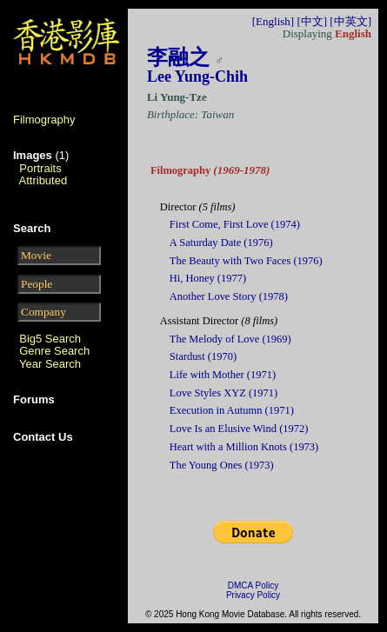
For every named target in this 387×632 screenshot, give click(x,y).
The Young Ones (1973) (222, 465)
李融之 (178, 57)
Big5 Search (50, 338)
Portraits (40, 168)
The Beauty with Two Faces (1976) (246, 261)
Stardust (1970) (203, 356)
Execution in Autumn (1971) (232, 410)
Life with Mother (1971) (223, 375)
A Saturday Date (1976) (221, 242)
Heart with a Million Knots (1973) (244, 447)
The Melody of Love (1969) (230, 339)
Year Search (50, 363)
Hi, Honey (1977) (208, 278)
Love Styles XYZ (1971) (223, 393)
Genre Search (54, 350)
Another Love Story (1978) (229, 296)
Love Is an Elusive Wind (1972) (239, 428)
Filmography (44, 119)
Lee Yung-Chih (197, 76)
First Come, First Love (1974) (235, 224)
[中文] (312, 21)
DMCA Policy (253, 585)
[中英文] (350, 21)
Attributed (43, 180)
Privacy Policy (253, 595)
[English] (273, 21)
